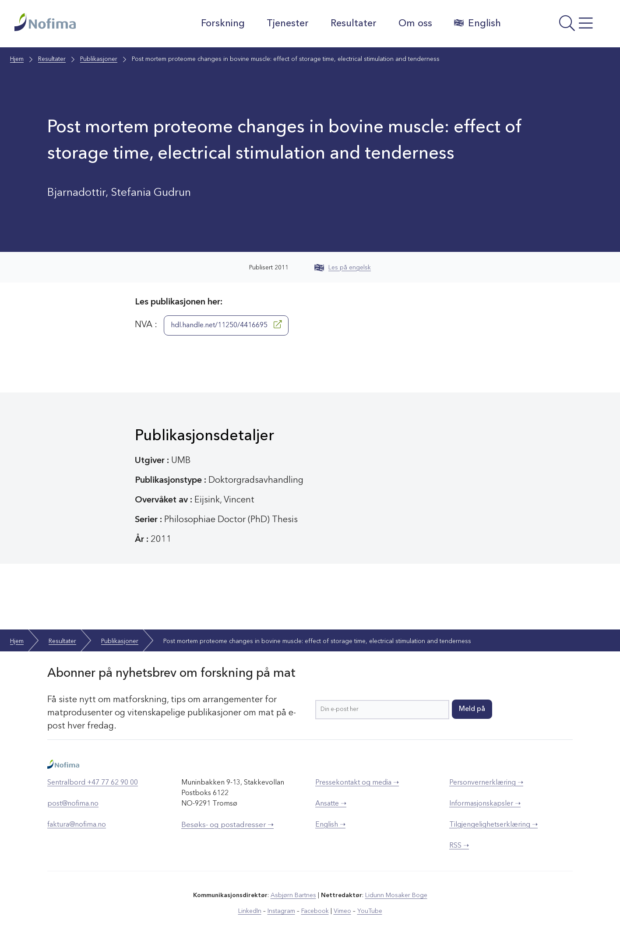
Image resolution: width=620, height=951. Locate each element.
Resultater (354, 23)
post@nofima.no (73, 803)
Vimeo (342, 911)
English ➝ (330, 824)
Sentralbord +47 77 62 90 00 (92, 782)
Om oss (415, 23)
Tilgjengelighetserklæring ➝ (493, 824)
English (477, 23)
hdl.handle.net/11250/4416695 (226, 324)
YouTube (369, 911)
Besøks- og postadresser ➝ (227, 825)
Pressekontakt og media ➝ (357, 782)
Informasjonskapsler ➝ (485, 803)
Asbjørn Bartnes (293, 895)
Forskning (223, 23)
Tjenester (288, 23)
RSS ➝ (459, 845)
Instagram (281, 911)
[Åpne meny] (557, 25)
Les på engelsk (342, 268)
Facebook (315, 911)
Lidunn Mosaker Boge (396, 895)
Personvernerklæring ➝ (486, 782)
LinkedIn (249, 911)
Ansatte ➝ (330, 803)
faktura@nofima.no (76, 824)
